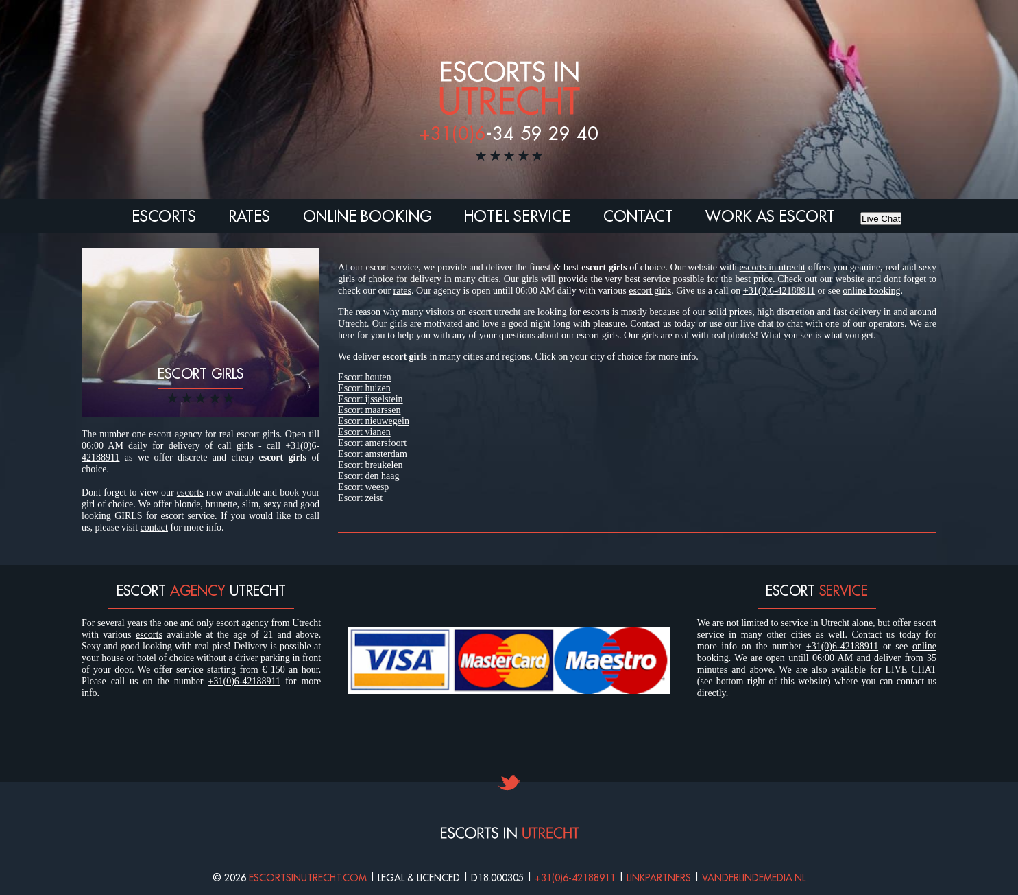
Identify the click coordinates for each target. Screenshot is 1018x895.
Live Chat (881, 218)
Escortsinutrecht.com (308, 878)
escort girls (650, 291)
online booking (871, 291)
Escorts (164, 216)
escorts (190, 492)
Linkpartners (659, 878)
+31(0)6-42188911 (779, 291)
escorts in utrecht (772, 267)
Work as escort (770, 216)
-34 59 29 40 (509, 133)
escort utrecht (495, 312)
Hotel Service (517, 216)
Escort (364, 377)
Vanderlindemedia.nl (753, 878)
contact (154, 527)
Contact (638, 216)
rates (402, 291)
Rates (249, 216)
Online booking (367, 216)
